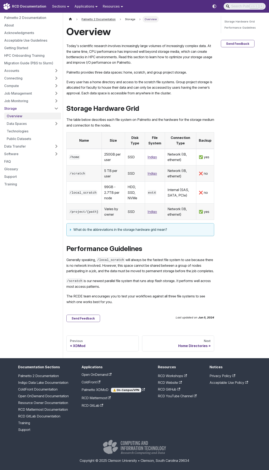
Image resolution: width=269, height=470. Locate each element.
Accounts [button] (11, 71)
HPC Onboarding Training (24, 55)
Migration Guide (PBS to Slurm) (28, 63)
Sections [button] (59, 6)
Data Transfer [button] (15, 146)
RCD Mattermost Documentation (43, 409)
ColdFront (91, 382)
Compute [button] (11, 86)
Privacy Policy (222, 376)
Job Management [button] (18, 93)
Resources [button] (111, 6)
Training (10, 184)
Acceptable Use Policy (229, 382)
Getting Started (16, 48)
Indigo (152, 157)
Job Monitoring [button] (16, 101)
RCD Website (170, 382)
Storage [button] (10, 108)
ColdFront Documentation (38, 389)
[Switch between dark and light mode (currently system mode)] (214, 6)
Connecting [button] (13, 78)
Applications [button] (84, 6)
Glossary (11, 169)
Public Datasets (19, 139)
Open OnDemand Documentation (43, 396)
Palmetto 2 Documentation (25, 18)
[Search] (245, 6)
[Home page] (70, 19)
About (9, 25)
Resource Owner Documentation (43, 403)
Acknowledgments (19, 33)
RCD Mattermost (96, 398)
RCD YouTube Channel (177, 396)
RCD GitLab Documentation (39, 416)
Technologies (17, 131)
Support (10, 176)
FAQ (7, 161)
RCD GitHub (169, 389)
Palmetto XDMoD (113, 390)
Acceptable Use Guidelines (25, 40)
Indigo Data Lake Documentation (43, 382)
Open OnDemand (97, 374)
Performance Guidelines (240, 27)
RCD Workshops (172, 376)
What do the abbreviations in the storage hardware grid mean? (120, 229)
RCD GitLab (92, 405)
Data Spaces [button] (17, 123)
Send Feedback (83, 318)
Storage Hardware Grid (239, 21)
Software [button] (11, 154)
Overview (14, 116)
